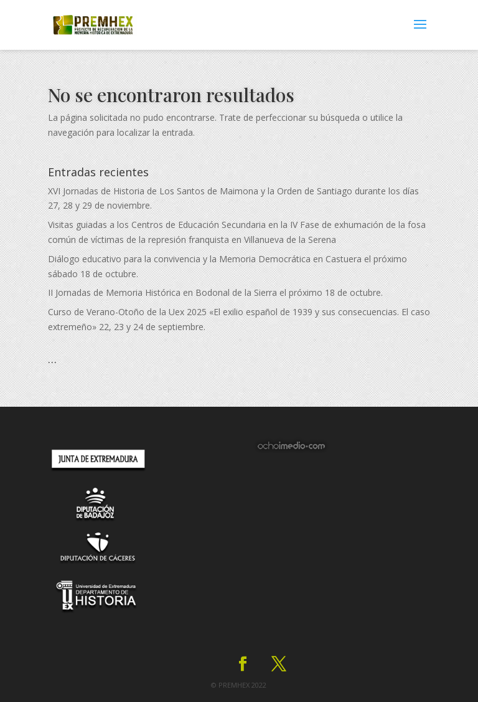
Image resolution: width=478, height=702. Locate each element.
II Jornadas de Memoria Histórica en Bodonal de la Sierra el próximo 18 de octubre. (215, 292)
